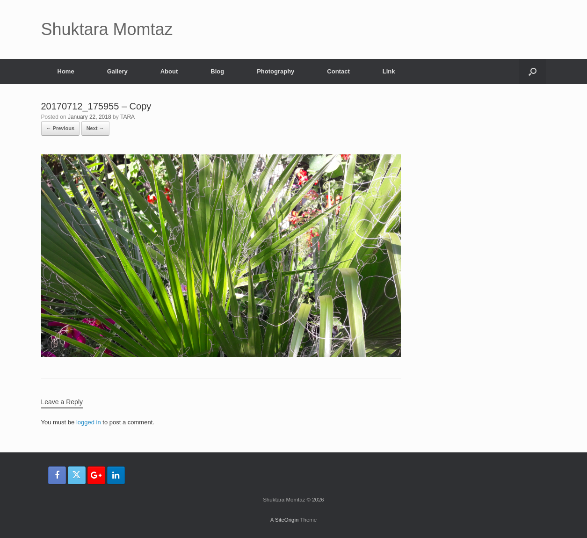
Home (66, 71)
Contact (338, 71)
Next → (95, 128)
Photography (275, 71)
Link (389, 71)
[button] (532, 71)
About (169, 71)
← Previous (60, 128)
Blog (217, 71)
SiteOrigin (287, 520)
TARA (127, 117)
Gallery (117, 71)
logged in (88, 422)
